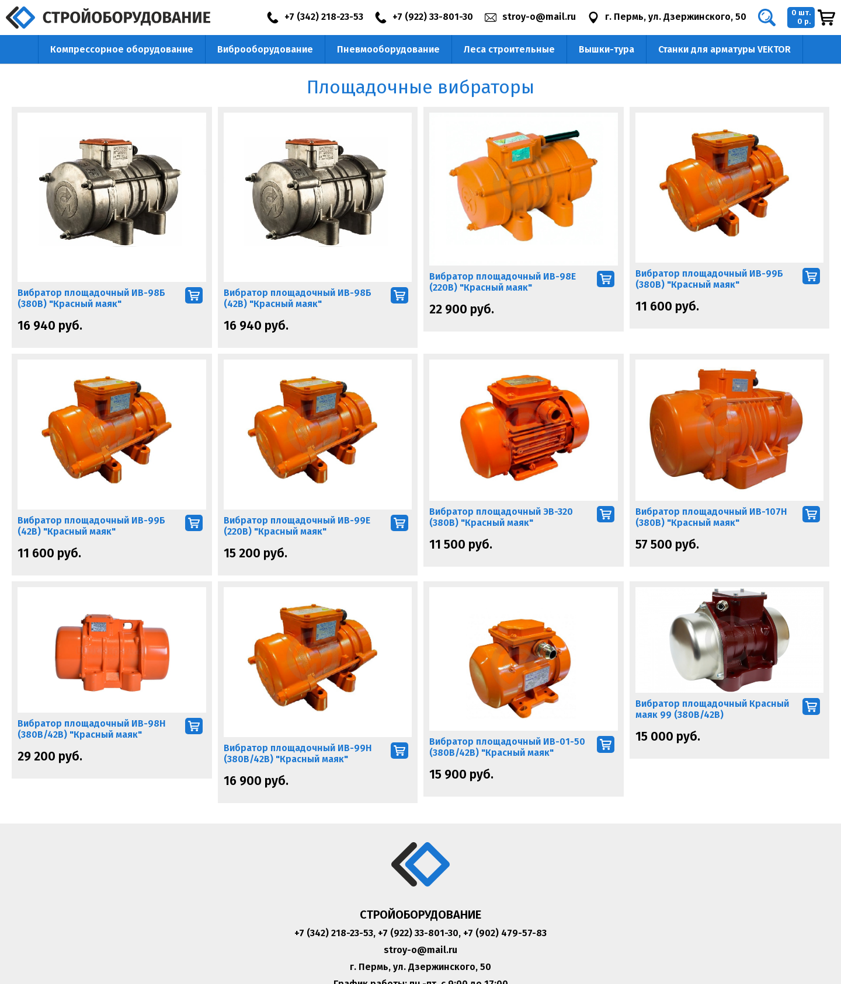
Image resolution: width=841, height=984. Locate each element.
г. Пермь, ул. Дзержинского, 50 (420, 966)
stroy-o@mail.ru (420, 949)
